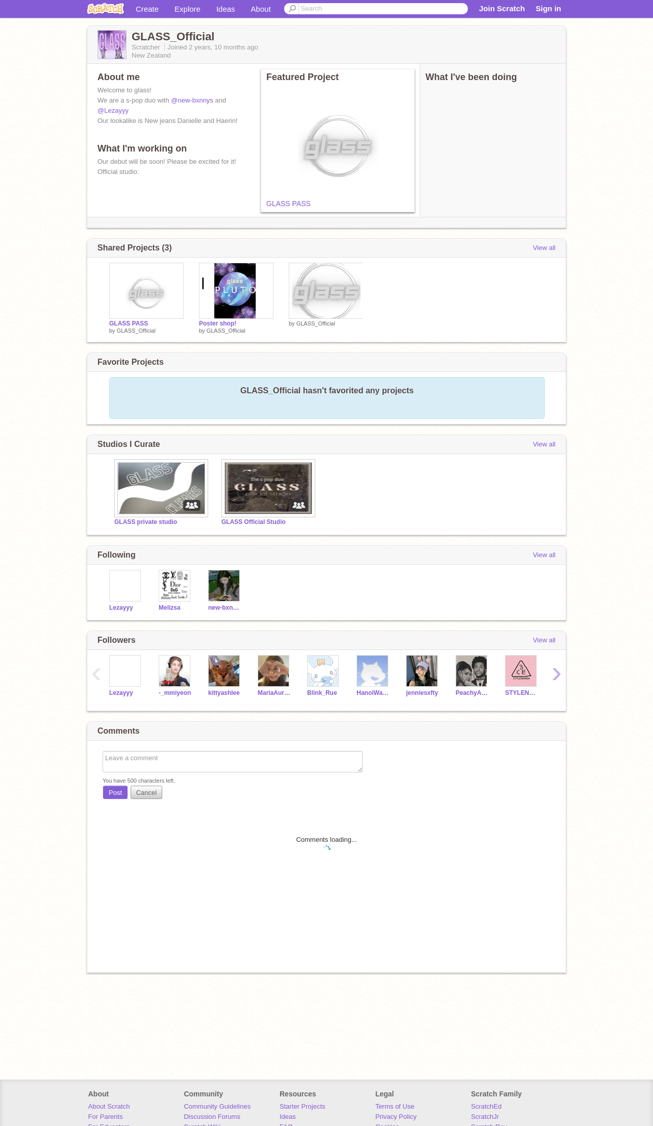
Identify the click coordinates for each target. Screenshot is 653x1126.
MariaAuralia (275, 692)
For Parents (105, 1116)
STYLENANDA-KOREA (522, 692)
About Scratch (109, 1106)
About (261, 9)
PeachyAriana (473, 692)
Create (147, 9)
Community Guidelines (217, 1106)
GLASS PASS (288, 203)
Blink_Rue (322, 692)
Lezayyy (121, 607)
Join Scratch (502, 8)
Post (115, 792)
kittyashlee (224, 692)
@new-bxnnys (192, 100)
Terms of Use (395, 1106)
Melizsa (170, 607)
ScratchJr (485, 1116)
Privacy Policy (396, 1116)
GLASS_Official (136, 331)
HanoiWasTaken (374, 692)
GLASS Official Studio (253, 522)
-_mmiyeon (175, 692)
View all (544, 248)
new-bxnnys (225, 607)
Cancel (146, 792)
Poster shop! (217, 323)
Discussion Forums (212, 1116)
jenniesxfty (422, 692)
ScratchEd (486, 1106)
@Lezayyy (113, 110)
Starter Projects (302, 1106)
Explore (187, 9)
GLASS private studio (145, 522)
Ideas (225, 9)
